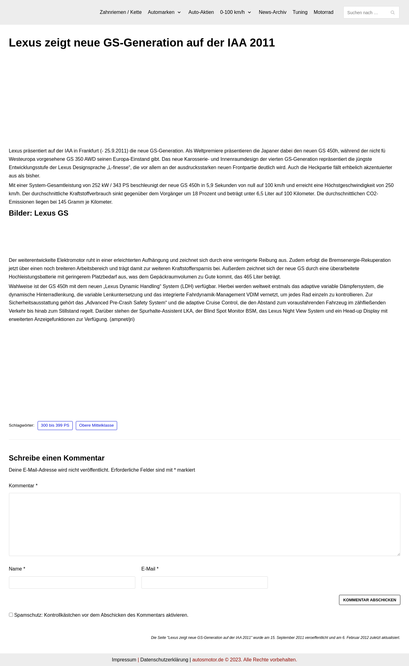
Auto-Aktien (201, 12)
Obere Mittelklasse (96, 425)
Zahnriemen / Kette (121, 12)
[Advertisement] (194, 101)
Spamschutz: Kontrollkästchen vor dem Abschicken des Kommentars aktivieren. (99, 615)
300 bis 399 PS (55, 425)
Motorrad (323, 12)
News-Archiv (273, 12)
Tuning (299, 12)
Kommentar (23, 485)
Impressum (124, 659)
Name (17, 568)
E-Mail (150, 568)
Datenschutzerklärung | (165, 659)
